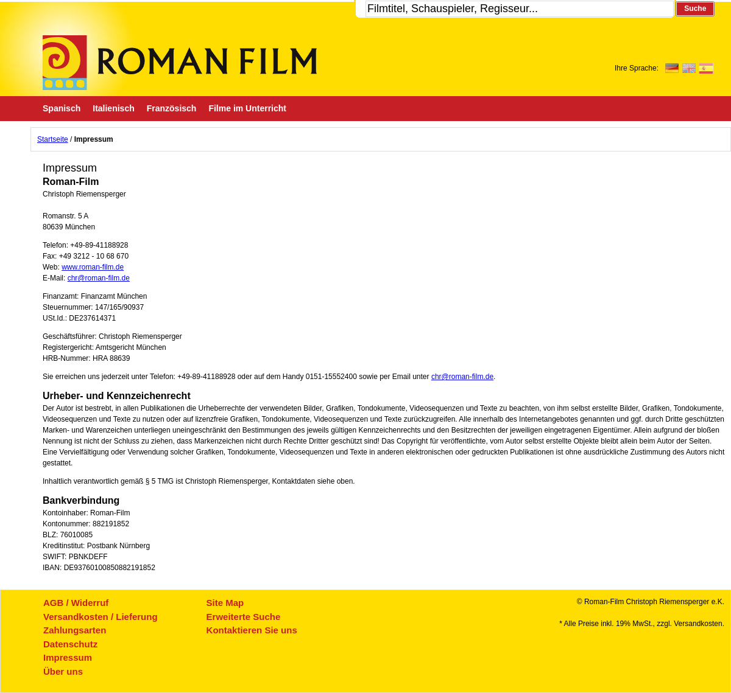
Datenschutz (70, 644)
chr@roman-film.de (99, 278)
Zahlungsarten (74, 630)
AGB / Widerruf (75, 602)
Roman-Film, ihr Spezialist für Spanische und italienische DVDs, (180, 62)
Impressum (67, 657)
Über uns (63, 671)
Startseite (52, 139)
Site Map (225, 602)
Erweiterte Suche (244, 616)
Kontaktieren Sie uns (252, 630)
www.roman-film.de (93, 267)
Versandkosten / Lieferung (100, 616)
